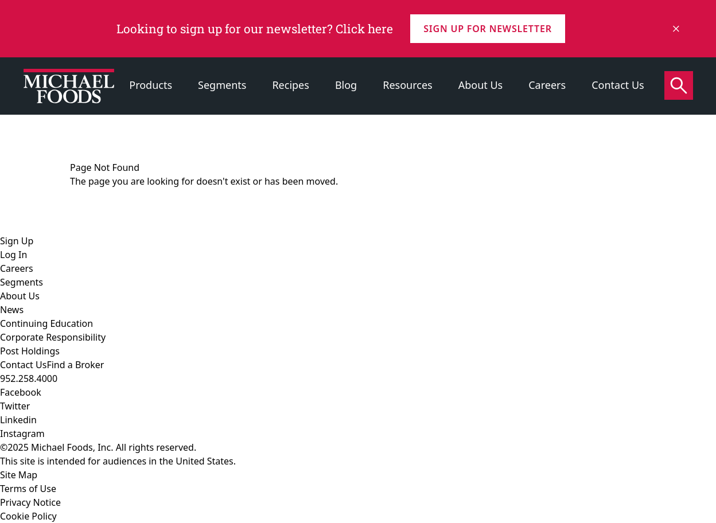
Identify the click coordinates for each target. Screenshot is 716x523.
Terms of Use (28, 488)
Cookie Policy (28, 516)
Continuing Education (46, 323)
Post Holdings (30, 351)
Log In (13, 254)
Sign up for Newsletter (487, 28)
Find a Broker (75, 364)
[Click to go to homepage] (69, 86)
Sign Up (16, 241)
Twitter (15, 406)
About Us (480, 85)
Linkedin (18, 419)
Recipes (290, 85)
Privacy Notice (30, 502)
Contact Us (618, 85)
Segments (222, 85)
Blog (346, 85)
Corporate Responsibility (53, 337)
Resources (407, 85)
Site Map (18, 475)
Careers (547, 85)
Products (150, 85)
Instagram (22, 433)
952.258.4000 (28, 378)
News (12, 309)
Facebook (20, 392)
